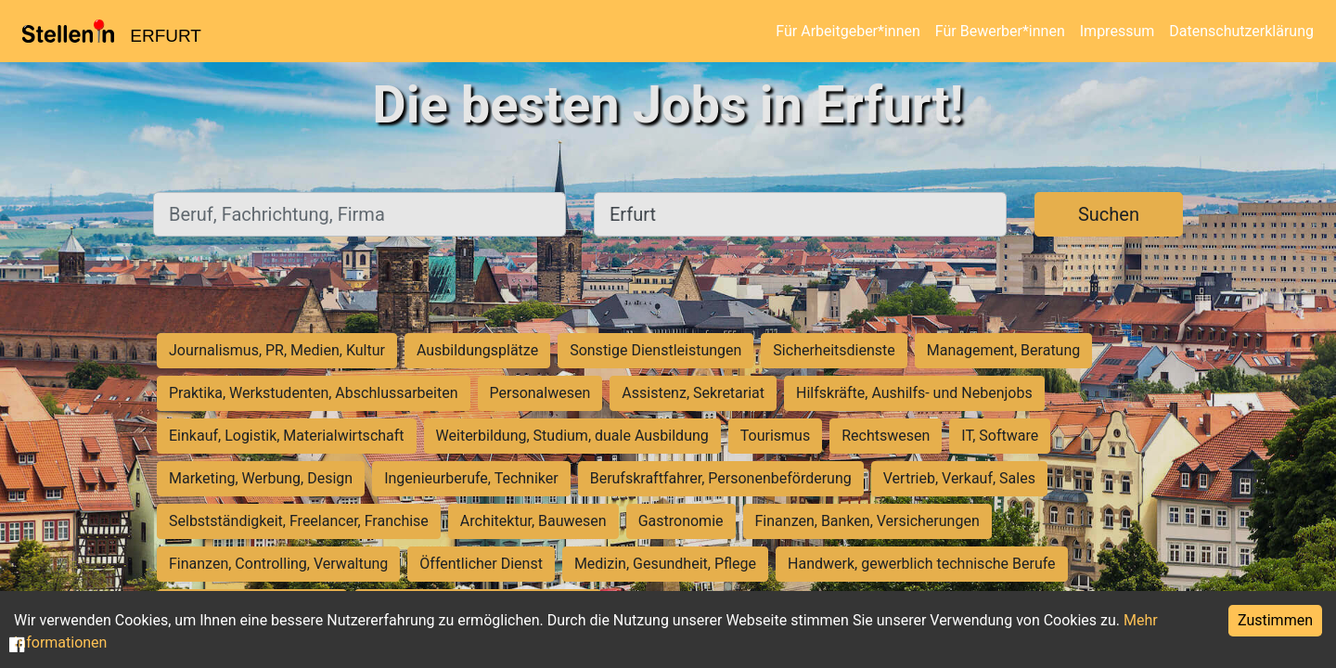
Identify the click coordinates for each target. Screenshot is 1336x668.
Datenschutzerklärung (1241, 31)
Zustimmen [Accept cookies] (1275, 620)
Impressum (1117, 31)
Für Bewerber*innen (1000, 31)
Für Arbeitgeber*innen (847, 31)
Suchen (1108, 214)
